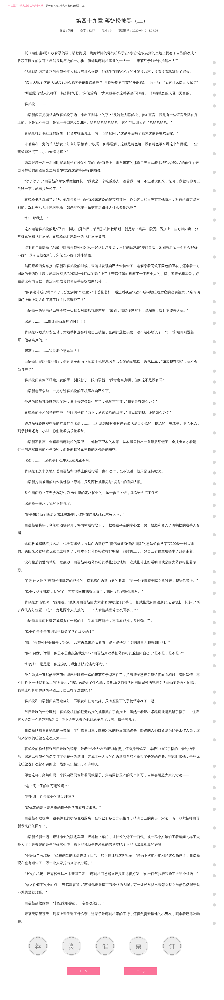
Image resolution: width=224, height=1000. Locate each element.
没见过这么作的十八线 (31, 5)
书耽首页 (13, 5)
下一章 (141, 971)
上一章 (83, 971)
